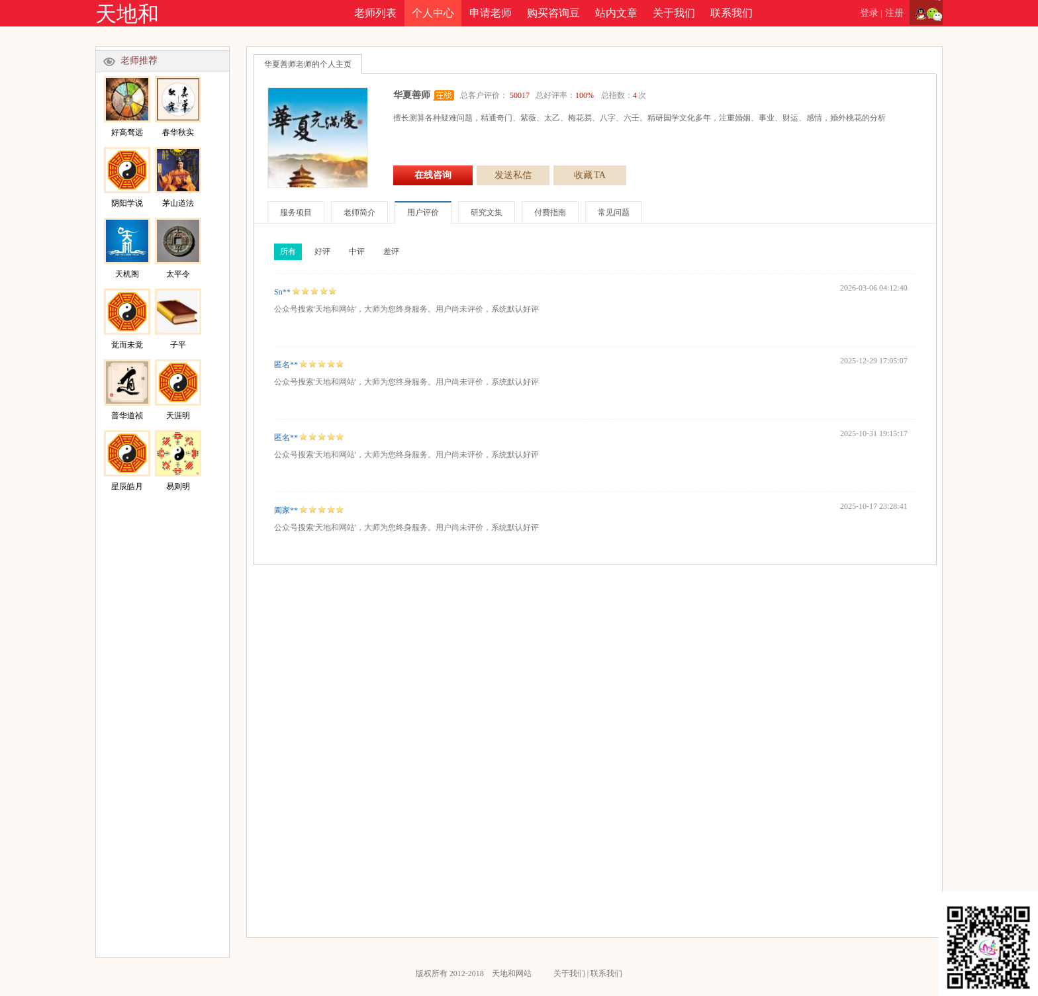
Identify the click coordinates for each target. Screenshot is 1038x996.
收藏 (590, 175)
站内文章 (616, 13)
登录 (869, 13)
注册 (894, 13)
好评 (322, 251)
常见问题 (614, 212)
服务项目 (296, 212)
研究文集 (486, 212)
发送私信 (513, 175)
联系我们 (731, 13)
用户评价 (423, 212)
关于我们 (674, 13)
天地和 (127, 14)
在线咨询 (432, 175)
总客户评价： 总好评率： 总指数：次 (553, 95)
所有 (288, 251)
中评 (357, 251)
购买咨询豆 (553, 13)
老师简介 (359, 212)
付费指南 (550, 212)
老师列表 (375, 13)
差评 (391, 251)
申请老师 (490, 13)
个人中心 (433, 13)
